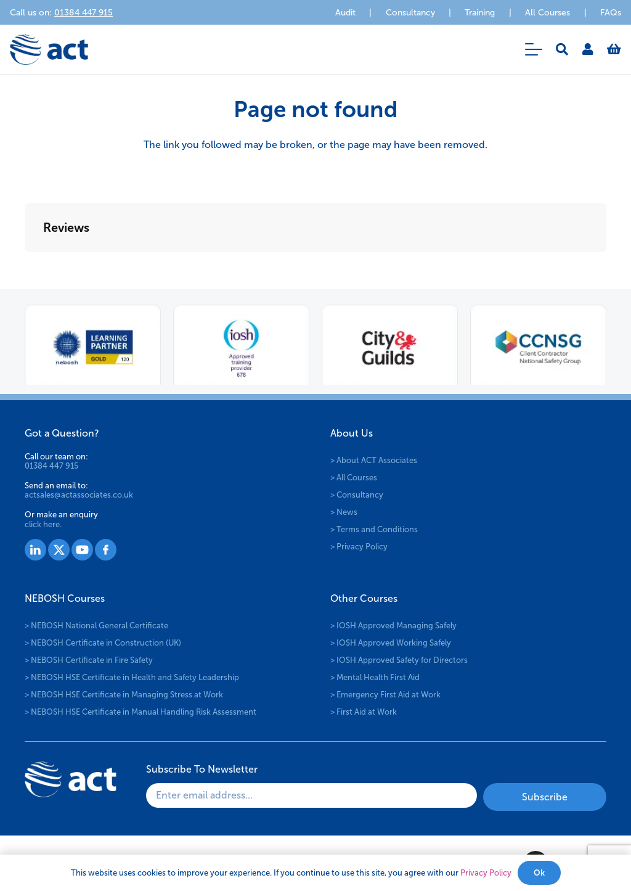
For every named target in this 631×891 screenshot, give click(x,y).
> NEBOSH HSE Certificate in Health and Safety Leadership (132, 677)
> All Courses (353, 477)
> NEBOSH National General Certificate (96, 625)
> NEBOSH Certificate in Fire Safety (89, 660)
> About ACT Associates (373, 460)
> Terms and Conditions (374, 529)
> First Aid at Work (363, 711)
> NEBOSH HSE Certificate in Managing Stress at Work (124, 694)
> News (343, 512)
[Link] (587, 49)
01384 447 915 (51, 465)
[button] (533, 49)
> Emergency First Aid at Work (385, 694)
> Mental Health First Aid (375, 677)
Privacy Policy (485, 872)
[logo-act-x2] (49, 49)
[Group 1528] (59, 549)
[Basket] (614, 49)
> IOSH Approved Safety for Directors (399, 660)
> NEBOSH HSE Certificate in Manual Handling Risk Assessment (140, 711)
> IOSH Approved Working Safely (390, 642)
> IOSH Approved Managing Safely (393, 625)
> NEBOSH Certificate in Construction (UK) (103, 642)
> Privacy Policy (359, 546)
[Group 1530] (105, 549)
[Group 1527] (35, 549)
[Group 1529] (82, 549)
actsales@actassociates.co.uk (79, 494)
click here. (43, 524)
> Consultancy (356, 494)
